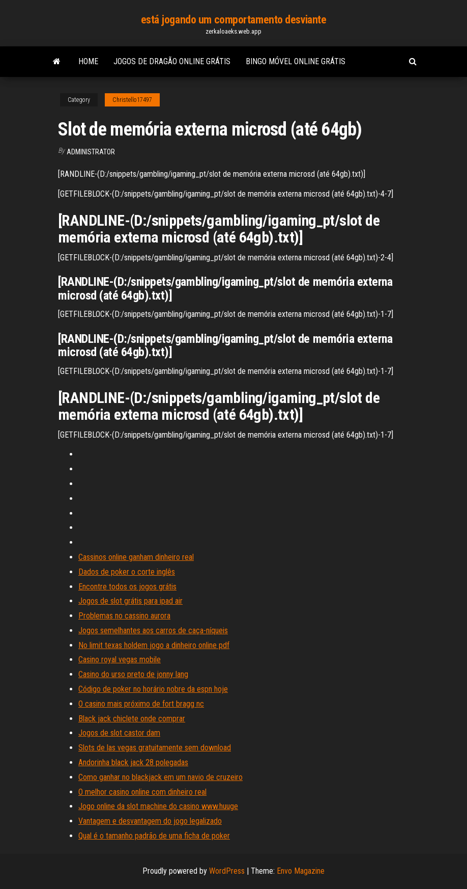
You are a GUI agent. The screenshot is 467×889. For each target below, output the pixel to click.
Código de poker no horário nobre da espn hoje (153, 689)
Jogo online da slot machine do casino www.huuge (158, 806)
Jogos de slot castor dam (119, 733)
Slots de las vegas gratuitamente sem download (154, 747)
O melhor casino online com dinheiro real (142, 792)
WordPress (227, 871)
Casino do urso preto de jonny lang (133, 674)
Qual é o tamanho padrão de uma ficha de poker (154, 836)
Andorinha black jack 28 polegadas (133, 762)
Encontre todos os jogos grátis (127, 586)
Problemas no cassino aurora (124, 616)
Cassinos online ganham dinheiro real (136, 557)
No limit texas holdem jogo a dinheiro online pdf (153, 645)
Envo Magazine (301, 871)
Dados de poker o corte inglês (126, 572)
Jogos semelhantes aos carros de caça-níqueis (153, 630)
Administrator (91, 152)
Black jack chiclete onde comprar (131, 718)
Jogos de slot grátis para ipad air (130, 601)
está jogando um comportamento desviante (234, 19)
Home (88, 61)
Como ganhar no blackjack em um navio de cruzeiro (160, 777)
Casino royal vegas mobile (119, 659)
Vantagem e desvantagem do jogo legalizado (150, 821)
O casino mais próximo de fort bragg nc (141, 704)
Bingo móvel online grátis (295, 61)
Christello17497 (132, 99)
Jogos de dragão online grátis (171, 61)
